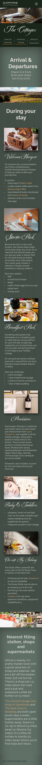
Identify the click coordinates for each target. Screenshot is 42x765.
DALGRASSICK (21, 39)
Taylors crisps (26, 183)
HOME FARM (7, 43)
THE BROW (20, 43)
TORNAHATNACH (34, 43)
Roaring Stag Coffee (17, 189)
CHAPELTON (7, 39)
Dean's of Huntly (20, 195)
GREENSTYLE (34, 39)
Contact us (33, 578)
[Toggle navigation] (36, 4)
